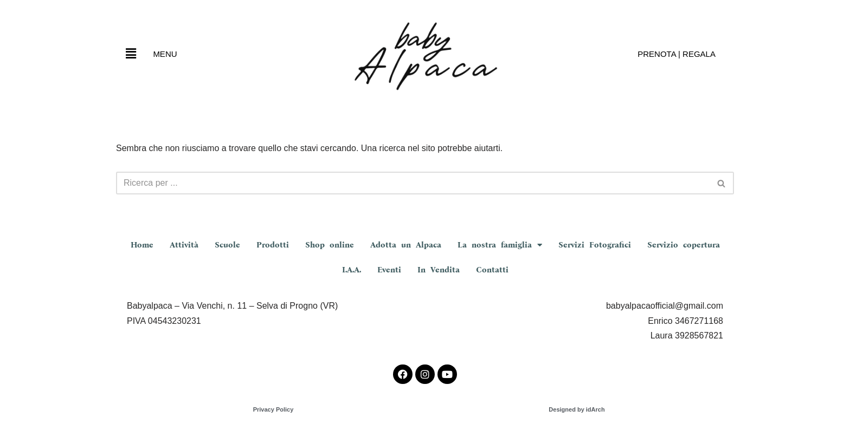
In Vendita (438, 270)
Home (142, 245)
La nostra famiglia (500, 245)
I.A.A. (351, 270)
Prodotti (272, 245)
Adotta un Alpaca (405, 245)
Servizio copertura (683, 245)
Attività (184, 245)
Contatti (492, 270)
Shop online (329, 245)
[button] (130, 53)
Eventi (389, 270)
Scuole (227, 245)
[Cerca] (413, 183)
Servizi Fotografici (594, 245)
